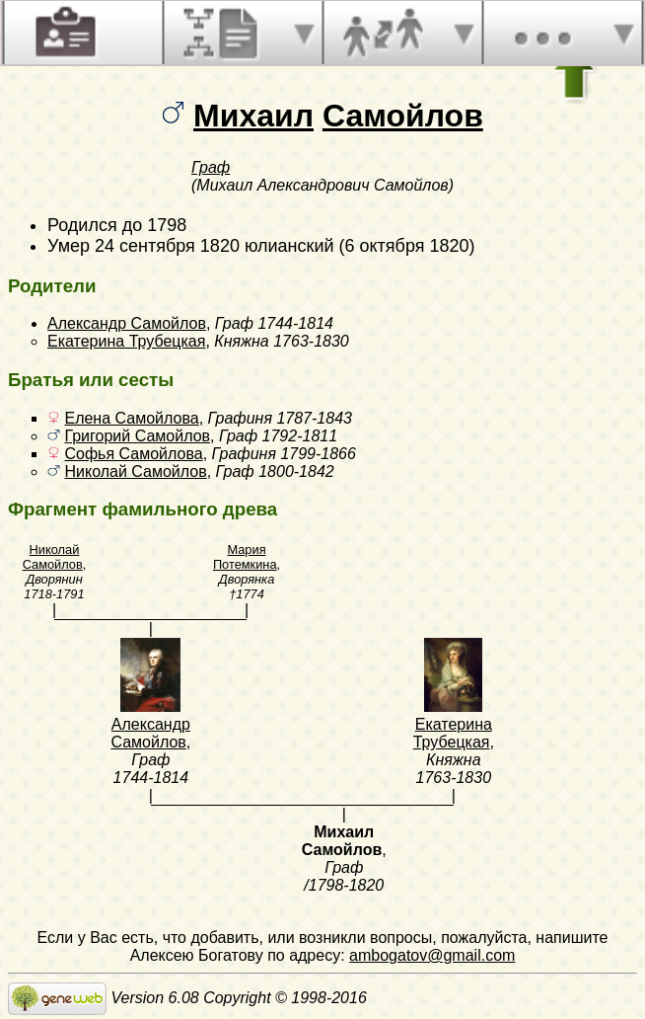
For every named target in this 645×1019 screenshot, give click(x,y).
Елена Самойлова (131, 418)
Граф (210, 167)
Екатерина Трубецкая (126, 341)
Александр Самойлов (126, 323)
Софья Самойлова (133, 453)
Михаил (253, 115)
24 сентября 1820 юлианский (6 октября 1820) (284, 246)
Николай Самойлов (135, 471)
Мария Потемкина (245, 557)
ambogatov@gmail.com (432, 955)
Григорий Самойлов (137, 436)
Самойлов (402, 115)
